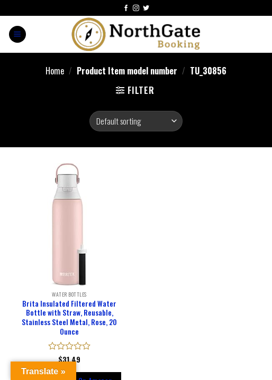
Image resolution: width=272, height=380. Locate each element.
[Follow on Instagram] (136, 9)
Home (55, 71)
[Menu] (17, 34)
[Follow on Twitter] (146, 9)
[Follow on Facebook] (126, 9)
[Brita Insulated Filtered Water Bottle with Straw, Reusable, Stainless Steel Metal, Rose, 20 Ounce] (69, 224)
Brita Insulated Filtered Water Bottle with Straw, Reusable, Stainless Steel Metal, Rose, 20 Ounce (69, 318)
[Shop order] (135, 121)
